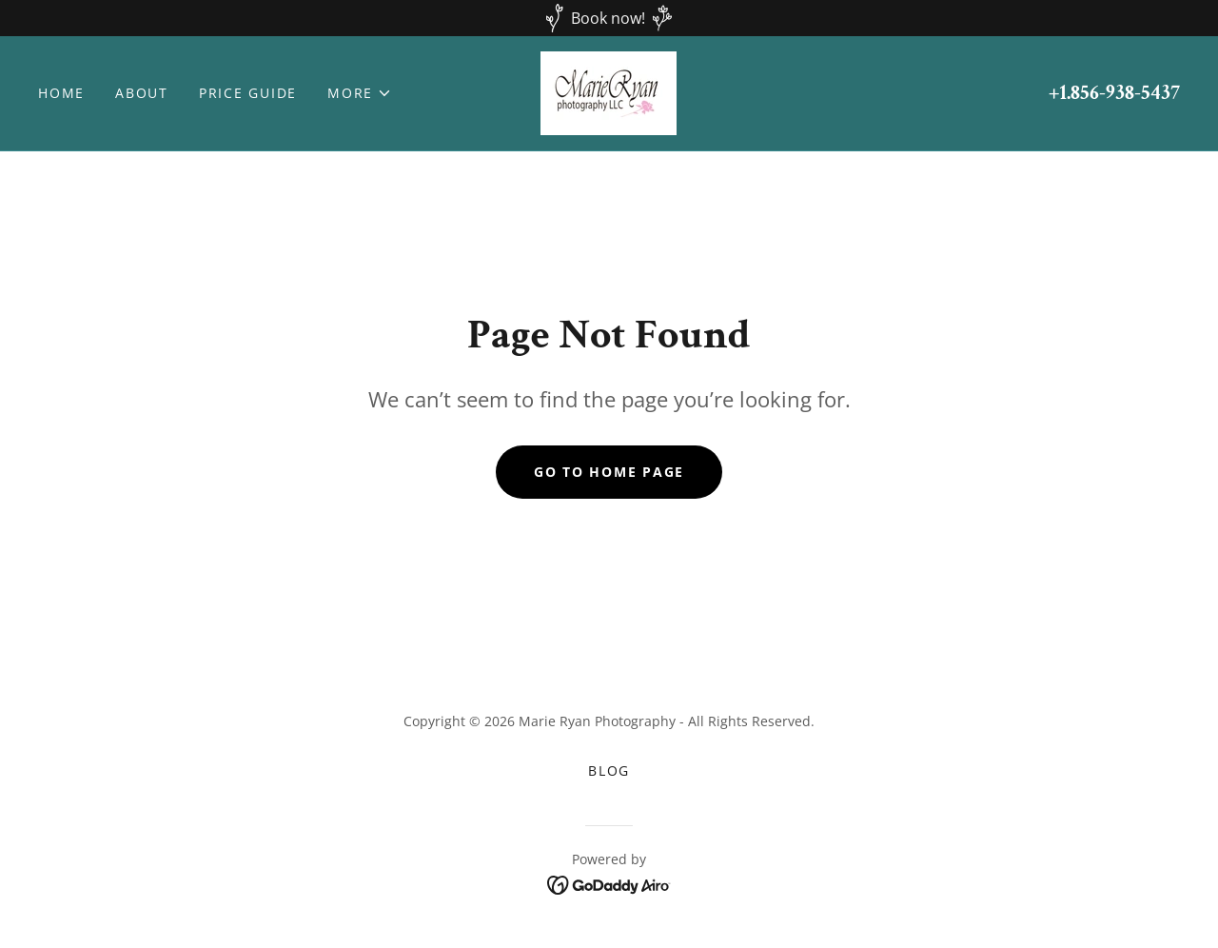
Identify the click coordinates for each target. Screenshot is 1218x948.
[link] (608, 91)
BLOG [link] (609, 770)
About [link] (141, 93)
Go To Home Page (609, 472)
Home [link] (61, 93)
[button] (359, 93)
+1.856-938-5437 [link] (1114, 93)
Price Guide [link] (248, 93)
